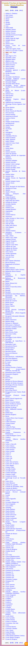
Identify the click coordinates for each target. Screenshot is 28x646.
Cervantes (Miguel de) (12, 502)
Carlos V (8, 455)
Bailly (7, 266)
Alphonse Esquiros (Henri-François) (15, 99)
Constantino (9, 604)
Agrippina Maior (10, 59)
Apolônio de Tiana (10, 188)
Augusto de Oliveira (11, 248)
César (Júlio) (9, 506)
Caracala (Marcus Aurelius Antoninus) (15, 439)
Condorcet (8, 600)
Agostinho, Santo (10, 57)
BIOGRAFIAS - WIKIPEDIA (14, 356)
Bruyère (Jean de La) (11, 405)
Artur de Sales (9, 223)
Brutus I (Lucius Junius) (12, 402)
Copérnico (8, 605)
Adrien (7, 42)
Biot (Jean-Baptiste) (11, 358)
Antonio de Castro (10, 166)
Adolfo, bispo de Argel (12, 38)
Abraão (7, 22)
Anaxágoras (8, 132)
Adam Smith (9, 27)
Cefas (7, 497)
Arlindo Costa (9, 207)
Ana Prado (8, 129)
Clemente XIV (9, 577)
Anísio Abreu (9, 148)
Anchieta (8, 134)
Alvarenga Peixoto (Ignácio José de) (15, 104)
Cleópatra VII (9, 581)
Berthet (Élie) (9, 349)
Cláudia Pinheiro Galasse (12, 558)
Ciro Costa (8, 554)
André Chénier (9, 141)
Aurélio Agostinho (10, 253)
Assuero (7, 229)
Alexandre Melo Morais (12, 83)
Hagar (14, 52)
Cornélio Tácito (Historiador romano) (15, 613)
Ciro (6, 553)
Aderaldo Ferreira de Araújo (13, 35)
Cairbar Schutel (10, 423)
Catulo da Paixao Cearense (13, 490)
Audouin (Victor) (10, 239)
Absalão (7, 24)
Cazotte (7, 495)
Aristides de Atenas (11, 202)
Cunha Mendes (9, 632)
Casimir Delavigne (11, 472)
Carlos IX (8, 460)
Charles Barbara (10, 509)
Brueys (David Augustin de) (13, 398)
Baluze (7, 281)
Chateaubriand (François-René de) (15, 531)
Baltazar (7, 273)
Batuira (7, 308)
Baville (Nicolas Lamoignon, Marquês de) (15, 310)
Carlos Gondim (9, 451)
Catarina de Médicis (11, 488)
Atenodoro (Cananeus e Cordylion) (15, 233)
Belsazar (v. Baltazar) (11, 323)
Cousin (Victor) (10, 619)
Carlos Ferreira (9, 449)
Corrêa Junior (9, 616)
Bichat (7, 355)
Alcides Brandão (10, 73)
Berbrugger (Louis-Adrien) (13, 337)
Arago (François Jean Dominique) (15, 194)
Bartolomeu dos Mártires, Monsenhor (15, 296)
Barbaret (8, 285)
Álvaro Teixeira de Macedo (13, 111)
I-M (16, 10)
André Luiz (8, 145)
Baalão (7, 259)
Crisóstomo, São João (11, 623)
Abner (7, 20)
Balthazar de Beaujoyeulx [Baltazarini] (15, 278)
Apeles (7, 185)
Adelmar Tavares (10, 33)
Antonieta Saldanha (11, 160)
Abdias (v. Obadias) (11, 13)
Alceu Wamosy (9, 68)
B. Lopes (8, 362)
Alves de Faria (9, 113)
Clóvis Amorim (10, 584)
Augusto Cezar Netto (11, 244)
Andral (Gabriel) (10, 137)
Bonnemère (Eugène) (11, 374)
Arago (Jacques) (10, 197)
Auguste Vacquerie (11, 241)
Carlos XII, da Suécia (11, 462)
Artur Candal (9, 222)
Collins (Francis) (10, 588)
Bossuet (7, 379)
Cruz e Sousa (9, 630)
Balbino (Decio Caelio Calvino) (14, 269)
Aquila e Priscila (10, 192)
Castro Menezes (10, 483)
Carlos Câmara (9, 446)
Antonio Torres (9, 183)
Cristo (7, 625)
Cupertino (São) (10, 634)
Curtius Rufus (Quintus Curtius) (14, 635)
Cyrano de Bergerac (11, 549)
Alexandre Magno (10, 82)
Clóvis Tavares (9, 586)
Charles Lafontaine (11, 518)
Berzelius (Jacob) (10, 351)
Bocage (7, 364)
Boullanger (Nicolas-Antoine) (14, 385)
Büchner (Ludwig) (10, 407)
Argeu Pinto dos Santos (12, 200)
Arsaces (7, 213)
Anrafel (7, 150)
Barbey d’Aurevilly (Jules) (13, 287)
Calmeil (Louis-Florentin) (13, 428)
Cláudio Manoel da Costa (13, 565)
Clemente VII (9, 574)
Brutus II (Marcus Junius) (13, 404)
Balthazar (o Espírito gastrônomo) (15, 275)
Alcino (7, 75)
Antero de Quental (10, 153)
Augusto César (9, 243)
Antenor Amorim (10, 152)
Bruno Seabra (9, 400)
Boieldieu (8, 365)
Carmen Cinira (9, 467)
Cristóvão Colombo (11, 628)
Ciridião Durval (10, 551)
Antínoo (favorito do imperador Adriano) (15, 156)
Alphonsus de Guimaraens (13, 102)
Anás (6, 130)
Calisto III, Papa (10, 427)
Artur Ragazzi (9, 227)
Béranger (8, 335)
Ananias (7, 127)
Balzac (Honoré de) (11, 283)
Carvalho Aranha (10, 469)
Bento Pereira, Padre (11, 332)
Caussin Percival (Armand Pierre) (15, 492)
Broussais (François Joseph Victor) (15, 395)
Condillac (8, 598)
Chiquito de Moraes (11, 533)
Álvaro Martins (9, 107)
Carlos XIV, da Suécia (12, 463)
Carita (7, 442)
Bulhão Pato (9, 412)
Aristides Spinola (10, 204)
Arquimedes (9, 211)
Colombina (8, 590)
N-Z (21, 10)
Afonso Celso (9, 43)
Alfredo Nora (9, 94)
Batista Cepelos (10, 306)
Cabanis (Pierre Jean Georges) (14, 418)
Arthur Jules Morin (11, 225)
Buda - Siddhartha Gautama (13, 409)
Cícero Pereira (9, 539)
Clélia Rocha (9, 568)
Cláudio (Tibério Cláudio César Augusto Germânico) (15, 562)
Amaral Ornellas (10, 114)
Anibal (7, 146)
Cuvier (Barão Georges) (12, 637)
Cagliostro (8, 420)
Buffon (7, 411)
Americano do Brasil (11, 116)
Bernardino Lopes (10, 344)
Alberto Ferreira (10, 64)
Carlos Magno (9, 465)
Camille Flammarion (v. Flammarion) (15, 433)
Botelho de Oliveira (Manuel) (14, 381)
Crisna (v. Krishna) (11, 621)
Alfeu (7, 89)
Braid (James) (9, 388)
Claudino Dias (9, 560)
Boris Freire (8, 378)
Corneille (8, 607)
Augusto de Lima (10, 246)
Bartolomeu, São (10, 299)
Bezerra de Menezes (11, 353)
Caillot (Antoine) (10, 421)
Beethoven (8, 318)
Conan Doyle (9, 597)
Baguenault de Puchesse (12, 264)
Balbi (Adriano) (10, 268)
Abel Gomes (9, 15)
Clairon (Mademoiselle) (12, 556)
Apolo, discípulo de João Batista (15, 186)
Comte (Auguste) (10, 595)
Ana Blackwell (9, 123)
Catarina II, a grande (11, 485)
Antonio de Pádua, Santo (12, 167)
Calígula (7, 425)
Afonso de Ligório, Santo (12, 48)
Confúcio (8, 602)
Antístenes (8, 158)
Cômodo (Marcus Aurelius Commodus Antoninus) (15, 592)
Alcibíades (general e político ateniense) (15, 70)
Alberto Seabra (9, 66)
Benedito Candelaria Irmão (13, 327)
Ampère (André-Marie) (12, 121)
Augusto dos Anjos (11, 250)
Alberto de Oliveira (11, 63)
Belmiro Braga (9, 321)
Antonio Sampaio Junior (12, 181)
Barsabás (8, 292)
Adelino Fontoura (10, 31)
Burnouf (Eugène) (10, 414)
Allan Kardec (9, 95)
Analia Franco (9, 125)
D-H (11, 10)
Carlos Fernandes (10, 447)
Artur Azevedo (9, 220)
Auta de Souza (9, 255)
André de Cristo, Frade (12, 143)
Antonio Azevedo (10, 162)
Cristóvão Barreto (10, 626)
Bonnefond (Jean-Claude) (13, 372)
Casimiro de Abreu (11, 476)
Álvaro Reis (8, 109)
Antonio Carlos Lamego (12, 164)
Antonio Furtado (10, 169)
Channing (8, 507)
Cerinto (7, 500)
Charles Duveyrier (10, 514)
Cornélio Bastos (10, 609)
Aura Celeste (9, 252)
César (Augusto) (10, 504)
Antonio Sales (9, 176)
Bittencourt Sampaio (11, 360)
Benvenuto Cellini (10, 334)
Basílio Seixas (9, 302)
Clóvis (7, 583)
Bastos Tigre (9, 304)
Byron (7, 416)
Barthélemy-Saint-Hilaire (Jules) (15, 294)
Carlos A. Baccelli (10, 444)
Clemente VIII (9, 575)
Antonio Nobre (9, 174)
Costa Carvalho (10, 618)
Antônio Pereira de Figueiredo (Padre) (15, 178)
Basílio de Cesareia (11, 300)
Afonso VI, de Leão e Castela (14, 50)
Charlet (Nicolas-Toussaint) (13, 528)
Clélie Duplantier (10, 567)
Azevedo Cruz (9, 257)
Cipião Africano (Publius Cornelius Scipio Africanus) (15, 543)
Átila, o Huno (9, 236)
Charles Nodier (9, 525)
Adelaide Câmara (10, 29)
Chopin (7, 535)
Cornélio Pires (9, 611)
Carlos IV (8, 453)
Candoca (8, 437)
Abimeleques (9, 17)
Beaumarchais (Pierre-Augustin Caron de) (15, 313)
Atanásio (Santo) (10, 230)
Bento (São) (8, 330)
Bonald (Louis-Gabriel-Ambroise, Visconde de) (15, 369)
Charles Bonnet (10, 511)
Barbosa (7, 288)
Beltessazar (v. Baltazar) (12, 325)
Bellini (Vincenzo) (10, 319)
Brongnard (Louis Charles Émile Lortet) (15, 392)
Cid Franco (8, 541)
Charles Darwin (10, 513)
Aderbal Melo (9, 36)
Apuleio (7, 190)
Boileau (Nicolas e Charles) (13, 367)
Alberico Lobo (9, 61)
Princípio (14, 7)
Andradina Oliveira (11, 136)
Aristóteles (8, 206)
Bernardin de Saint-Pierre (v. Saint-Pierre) (15, 341)
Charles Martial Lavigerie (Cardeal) (15, 522)
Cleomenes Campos (11, 579)
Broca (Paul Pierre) (11, 390)
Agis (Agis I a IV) (10, 56)
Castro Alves (9, 481)
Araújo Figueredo (10, 198)
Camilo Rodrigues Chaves (13, 435)
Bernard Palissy (10, 348)
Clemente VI (9, 572)
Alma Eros (8, 97)
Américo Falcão (10, 118)
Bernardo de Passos (11, 346)
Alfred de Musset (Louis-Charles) (15, 91)
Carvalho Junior (10, 471)
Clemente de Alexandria (12, 570)
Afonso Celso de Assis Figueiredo (15, 46)
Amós (7, 120)
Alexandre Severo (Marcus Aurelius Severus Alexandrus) (15, 86)
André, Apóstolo (10, 139)
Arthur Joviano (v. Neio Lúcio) (14, 218)
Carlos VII (8, 456)
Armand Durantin (10, 209)
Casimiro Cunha (10, 474)
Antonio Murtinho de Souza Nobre (15, 171)
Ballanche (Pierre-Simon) (13, 271)
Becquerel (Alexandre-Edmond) (14, 316)
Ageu (7, 54)
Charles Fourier (10, 516)
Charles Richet (9, 527)
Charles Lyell (9, 520)
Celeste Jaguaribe (10, 498)
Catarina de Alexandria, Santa (14, 486)
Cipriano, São (9, 547)
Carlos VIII (8, 458)
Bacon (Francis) (10, 262)
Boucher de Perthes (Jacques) (14, 383)
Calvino (7, 430)
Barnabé (7, 290)
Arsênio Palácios (10, 214)
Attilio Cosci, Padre (11, 237)
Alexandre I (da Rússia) (12, 77)
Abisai (7, 19)
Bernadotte (8, 339)
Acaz (6, 26)
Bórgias (7, 376)
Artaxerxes (8, 216)
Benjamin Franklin (11, 328)
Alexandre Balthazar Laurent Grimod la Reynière (15, 79)
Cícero (7, 537)
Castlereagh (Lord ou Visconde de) (15, 478)
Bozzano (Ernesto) (10, 386)
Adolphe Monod (10, 40)
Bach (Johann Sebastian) (12, 260)
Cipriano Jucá (9, 546)
